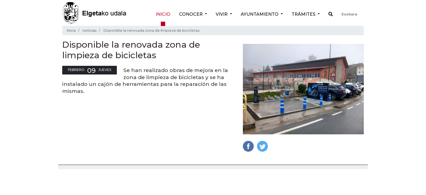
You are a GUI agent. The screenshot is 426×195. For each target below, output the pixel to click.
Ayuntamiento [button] (260, 14)
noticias (90, 30)
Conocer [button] (191, 14)
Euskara (349, 14)
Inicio (163, 14)
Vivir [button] (222, 14)
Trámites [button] (304, 14)
